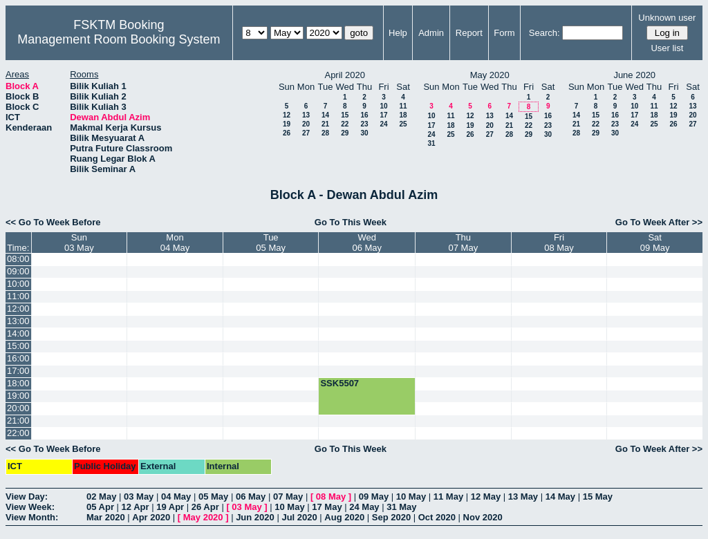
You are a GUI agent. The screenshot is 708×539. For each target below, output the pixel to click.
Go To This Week (350, 222)
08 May (331, 496)
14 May (560, 496)
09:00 (18, 271)
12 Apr (135, 507)
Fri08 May (559, 242)
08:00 (18, 259)
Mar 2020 (105, 517)
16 (364, 115)
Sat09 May (655, 242)
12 (286, 115)
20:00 (18, 408)
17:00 (18, 371)
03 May (138, 496)
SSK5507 (339, 383)
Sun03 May (79, 242)
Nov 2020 (483, 517)
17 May (327, 507)
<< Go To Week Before (53, 222)
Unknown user (667, 17)
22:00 (18, 433)
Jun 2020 (255, 517)
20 (306, 124)
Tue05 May (271, 242)
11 (403, 106)
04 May (176, 496)
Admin (431, 33)
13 (306, 115)
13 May (523, 496)
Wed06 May (367, 242)
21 (325, 124)
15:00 (18, 346)
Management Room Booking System (118, 39)
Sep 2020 (391, 517)
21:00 (18, 420)
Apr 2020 (151, 517)
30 (364, 133)
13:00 (18, 321)
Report (469, 33)
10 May (411, 496)
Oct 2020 (437, 517)
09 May (374, 496)
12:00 (18, 308)
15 (344, 115)
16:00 (18, 358)
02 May (101, 496)
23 (364, 124)
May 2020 (203, 517)
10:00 (18, 283)
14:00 (18, 333)
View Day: (27, 496)
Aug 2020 (344, 517)
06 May (251, 496)
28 (325, 133)
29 (344, 133)
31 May (401, 507)
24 (383, 124)
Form (504, 33)
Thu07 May (463, 242)
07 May (288, 496)
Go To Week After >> (658, 222)
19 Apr (170, 507)
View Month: (32, 517)
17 (383, 115)
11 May (448, 496)
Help (398, 33)
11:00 (18, 296)
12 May (486, 496)
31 (431, 143)
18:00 (18, 383)
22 (344, 124)
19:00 (18, 395)
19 (286, 124)
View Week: (30, 507)
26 (286, 133)
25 (403, 124)
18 (403, 115)
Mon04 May (175, 242)
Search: (544, 33)
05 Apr (100, 507)
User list (667, 48)
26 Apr (205, 507)
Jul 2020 (299, 517)
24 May (364, 507)
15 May (598, 496)
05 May (213, 496)
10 (383, 106)
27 (306, 133)
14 (325, 115)
